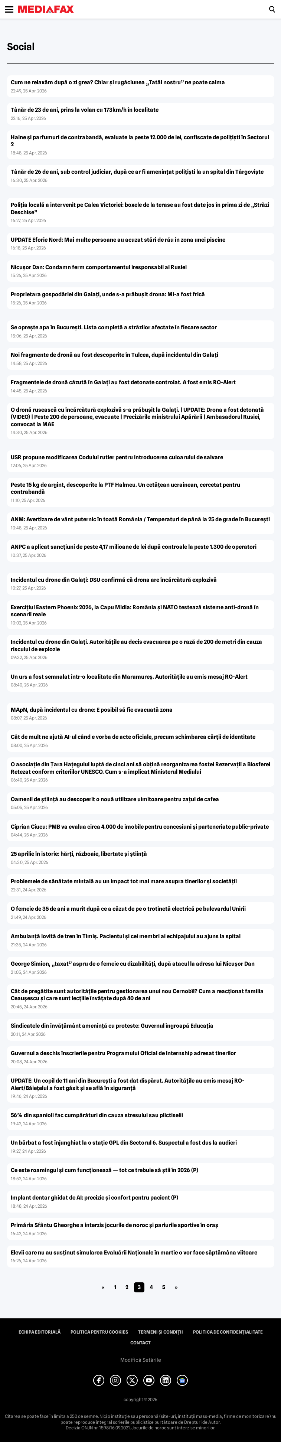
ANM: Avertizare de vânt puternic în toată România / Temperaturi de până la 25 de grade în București (140, 519)
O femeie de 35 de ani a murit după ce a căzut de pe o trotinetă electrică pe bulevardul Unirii (128, 909)
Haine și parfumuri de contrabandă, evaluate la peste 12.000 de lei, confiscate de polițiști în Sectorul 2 (140, 141)
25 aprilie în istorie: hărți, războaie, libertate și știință (79, 854)
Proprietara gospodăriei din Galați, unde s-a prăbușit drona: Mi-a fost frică (108, 294)
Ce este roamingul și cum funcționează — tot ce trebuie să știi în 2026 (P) (104, 1170)
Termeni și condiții (160, 1332)
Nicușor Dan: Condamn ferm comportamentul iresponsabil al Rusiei (99, 267)
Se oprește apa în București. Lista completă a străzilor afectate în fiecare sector (114, 327)
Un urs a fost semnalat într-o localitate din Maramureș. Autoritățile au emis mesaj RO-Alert (129, 676)
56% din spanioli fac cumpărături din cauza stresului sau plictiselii (97, 1115)
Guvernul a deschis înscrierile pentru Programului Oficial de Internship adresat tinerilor (123, 1053)
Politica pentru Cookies (99, 1332)
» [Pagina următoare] (176, 1287)
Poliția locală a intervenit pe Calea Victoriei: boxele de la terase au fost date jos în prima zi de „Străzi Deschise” (140, 209)
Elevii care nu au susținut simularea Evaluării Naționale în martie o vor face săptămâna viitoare (134, 1252)
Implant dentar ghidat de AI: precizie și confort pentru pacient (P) (94, 1197)
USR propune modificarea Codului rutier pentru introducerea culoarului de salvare (117, 457)
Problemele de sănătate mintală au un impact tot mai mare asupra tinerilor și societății (124, 881)
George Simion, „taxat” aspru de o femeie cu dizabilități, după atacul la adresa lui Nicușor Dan (133, 963)
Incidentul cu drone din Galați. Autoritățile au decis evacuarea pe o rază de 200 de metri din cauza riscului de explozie (136, 646)
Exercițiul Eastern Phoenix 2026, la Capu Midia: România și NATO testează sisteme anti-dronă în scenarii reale (135, 611)
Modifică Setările (140, 1360)
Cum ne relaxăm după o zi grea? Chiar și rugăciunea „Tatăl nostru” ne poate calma (118, 82)
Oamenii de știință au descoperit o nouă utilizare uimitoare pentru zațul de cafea (115, 799)
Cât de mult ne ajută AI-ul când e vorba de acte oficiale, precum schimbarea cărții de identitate (133, 737)
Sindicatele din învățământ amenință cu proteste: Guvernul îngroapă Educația (112, 1025)
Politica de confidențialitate (228, 1332)
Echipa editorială (40, 1332)
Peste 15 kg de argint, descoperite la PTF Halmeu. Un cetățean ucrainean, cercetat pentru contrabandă (125, 489)
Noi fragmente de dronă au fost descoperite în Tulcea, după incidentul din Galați (114, 355)
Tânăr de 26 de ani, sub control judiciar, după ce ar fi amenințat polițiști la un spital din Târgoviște (137, 172)
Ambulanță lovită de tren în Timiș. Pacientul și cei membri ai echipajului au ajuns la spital (126, 936)
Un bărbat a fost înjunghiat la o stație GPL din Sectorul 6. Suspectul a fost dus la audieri (124, 1142)
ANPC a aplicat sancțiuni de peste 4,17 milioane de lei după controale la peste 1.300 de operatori (134, 547)
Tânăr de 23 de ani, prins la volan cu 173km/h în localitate (85, 110)
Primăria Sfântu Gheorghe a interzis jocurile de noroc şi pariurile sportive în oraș (114, 1225)
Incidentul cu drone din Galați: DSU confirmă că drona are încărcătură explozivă (114, 580)
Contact (140, 1342)
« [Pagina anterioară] (103, 1287)
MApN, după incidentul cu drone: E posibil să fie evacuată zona (92, 710)
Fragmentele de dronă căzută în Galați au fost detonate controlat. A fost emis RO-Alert (123, 382)
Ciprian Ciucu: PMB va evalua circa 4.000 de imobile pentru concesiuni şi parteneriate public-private (140, 826)
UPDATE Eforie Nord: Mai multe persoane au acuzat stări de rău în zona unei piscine (118, 239)
